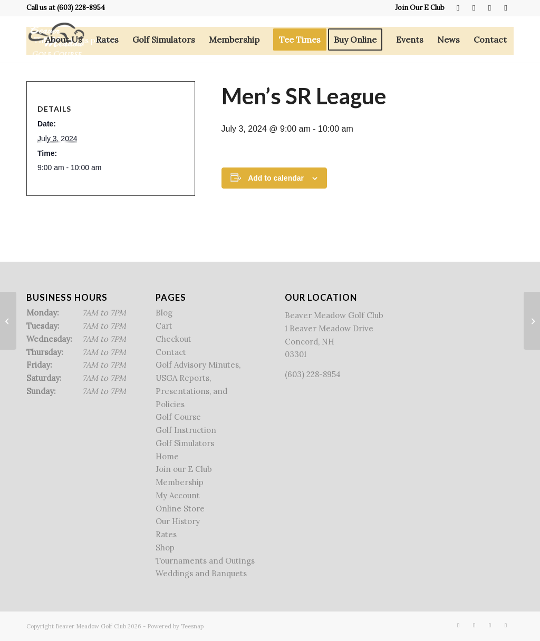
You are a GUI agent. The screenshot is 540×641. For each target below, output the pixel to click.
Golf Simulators (185, 443)
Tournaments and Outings (205, 561)
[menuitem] (417, 8)
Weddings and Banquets (201, 573)
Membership (180, 482)
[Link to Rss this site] (489, 8)
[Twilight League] (8, 321)
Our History (178, 521)
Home (167, 456)
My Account (178, 495)
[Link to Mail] (506, 8)
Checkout (173, 339)
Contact (171, 352)
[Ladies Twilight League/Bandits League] (532, 321)
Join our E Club (184, 469)
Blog (164, 313)
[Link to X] (473, 8)
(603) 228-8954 (81, 7)
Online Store (180, 509)
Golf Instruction (186, 430)
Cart (164, 326)
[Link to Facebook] (458, 8)
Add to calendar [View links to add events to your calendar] (276, 178)
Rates (166, 534)
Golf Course (178, 417)
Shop (165, 548)
